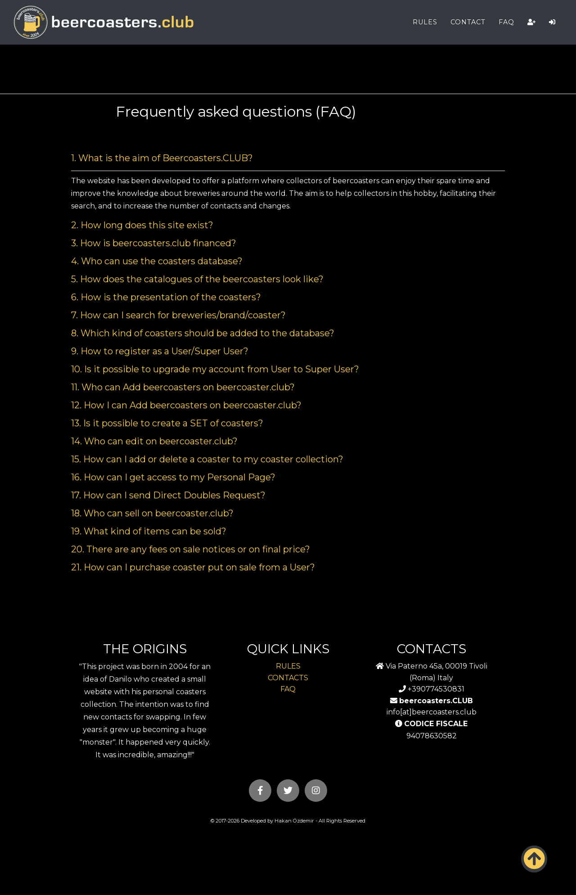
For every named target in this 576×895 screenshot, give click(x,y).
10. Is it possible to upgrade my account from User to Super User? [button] (215, 369)
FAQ (506, 22)
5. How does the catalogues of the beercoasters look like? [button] (197, 279)
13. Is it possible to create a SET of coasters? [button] (167, 423)
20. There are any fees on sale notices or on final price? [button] (190, 549)
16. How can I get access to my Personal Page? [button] (173, 477)
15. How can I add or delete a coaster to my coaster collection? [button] (207, 459)
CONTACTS (288, 678)
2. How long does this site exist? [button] (142, 225)
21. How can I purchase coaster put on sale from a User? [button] (193, 567)
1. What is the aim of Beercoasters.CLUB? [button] (162, 158)
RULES (425, 22)
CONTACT (468, 22)
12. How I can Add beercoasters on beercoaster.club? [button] (186, 405)
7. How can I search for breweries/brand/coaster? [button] (178, 315)
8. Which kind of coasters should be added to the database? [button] (202, 333)
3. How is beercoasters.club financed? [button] (153, 243)
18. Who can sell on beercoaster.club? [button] (152, 513)
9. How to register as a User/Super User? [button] (159, 351)
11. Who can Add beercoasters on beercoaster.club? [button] (183, 387)
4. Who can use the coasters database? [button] (157, 261)
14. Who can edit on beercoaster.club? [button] (154, 441)
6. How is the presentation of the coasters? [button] (166, 297)
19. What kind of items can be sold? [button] (148, 531)
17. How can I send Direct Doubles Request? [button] (168, 495)
